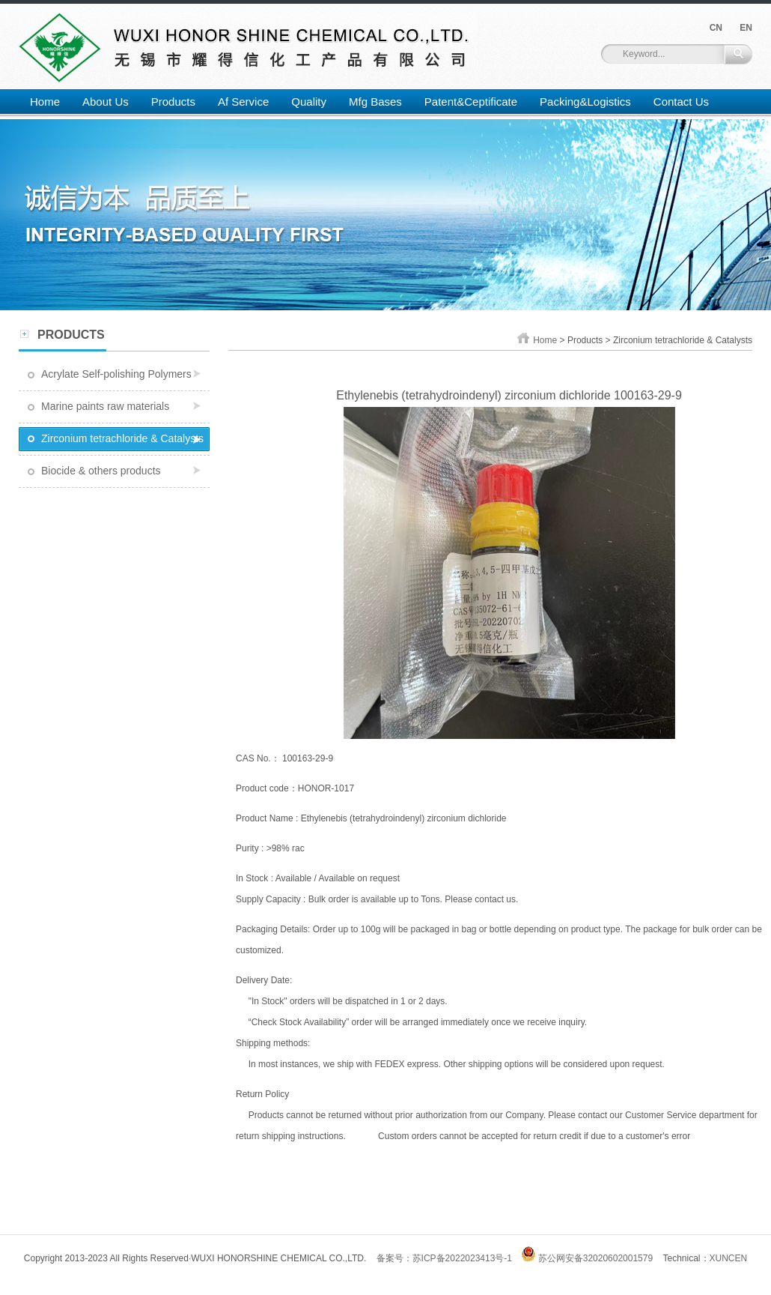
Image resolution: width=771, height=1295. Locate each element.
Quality (308, 101)
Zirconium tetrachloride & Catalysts (122, 438)
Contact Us (681, 101)
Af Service (243, 101)
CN (716, 27)
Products (173, 101)
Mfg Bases (375, 101)
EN (746, 27)
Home (45, 101)
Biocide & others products (101, 471)
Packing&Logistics (585, 101)
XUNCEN (729, 1258)
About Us (105, 101)
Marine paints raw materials (105, 406)
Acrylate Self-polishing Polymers (116, 374)
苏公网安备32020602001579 (587, 1258)
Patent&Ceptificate (470, 101)
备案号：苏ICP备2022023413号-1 (444, 1258)
